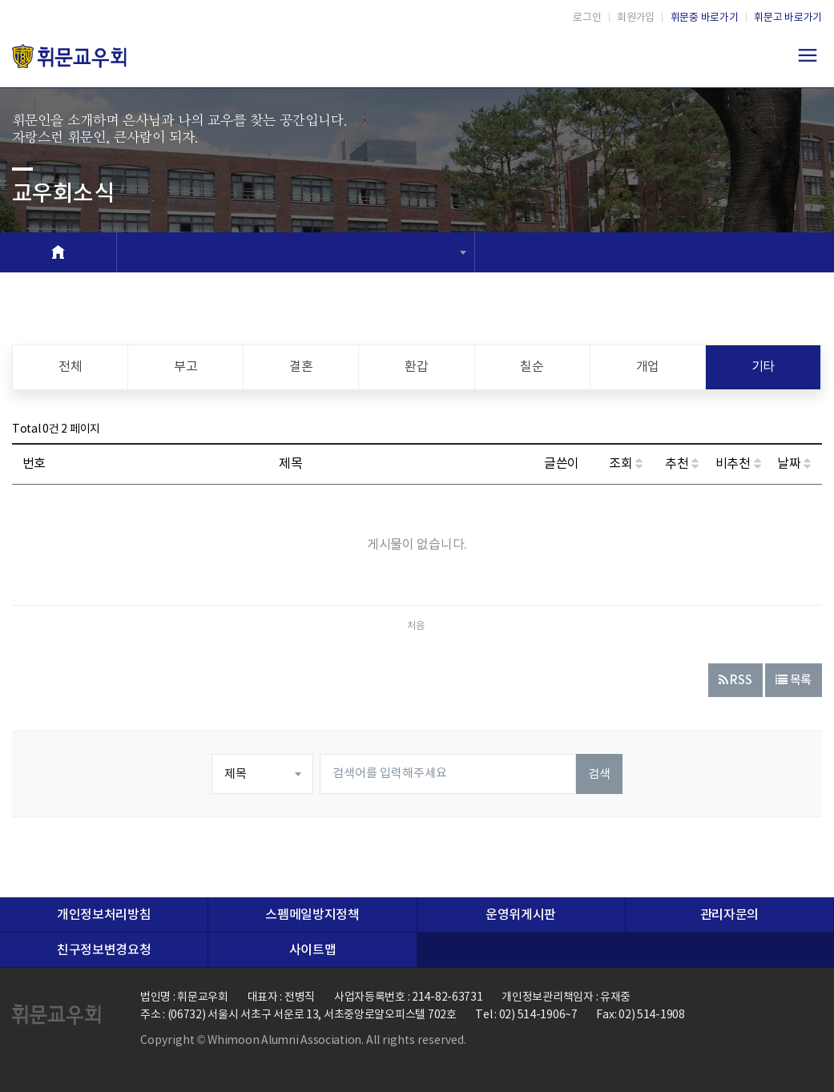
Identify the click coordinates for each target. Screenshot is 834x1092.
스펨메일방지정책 (312, 915)
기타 (763, 367)
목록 (794, 680)
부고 (185, 367)
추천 (682, 464)
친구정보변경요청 (104, 950)
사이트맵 (312, 950)
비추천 (737, 464)
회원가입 (636, 18)
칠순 (531, 367)
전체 (70, 367)
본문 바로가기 (0, 0)
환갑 (416, 367)
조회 (626, 464)
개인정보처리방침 (104, 915)
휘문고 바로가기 (788, 18)
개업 (647, 367)
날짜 (794, 464)
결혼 (300, 367)
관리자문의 (729, 915)
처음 (416, 626)
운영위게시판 (520, 915)
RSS (735, 680)
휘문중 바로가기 (705, 18)
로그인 (587, 18)
